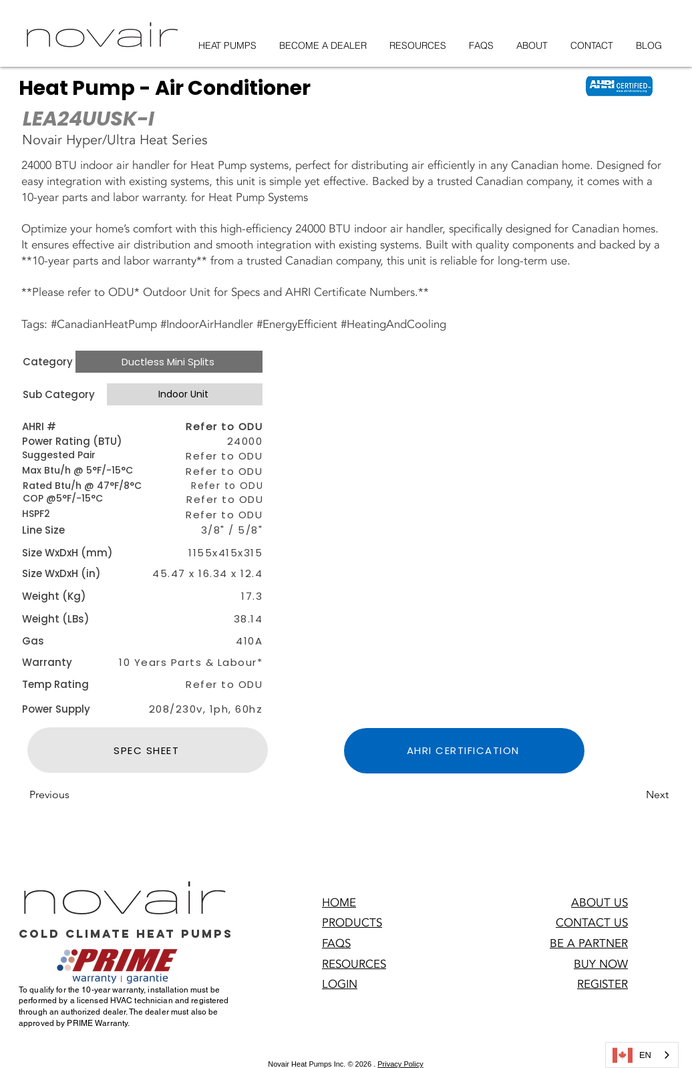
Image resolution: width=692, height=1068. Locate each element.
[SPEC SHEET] (147, 750)
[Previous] (73, 794)
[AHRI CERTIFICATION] (464, 750)
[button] (467, 536)
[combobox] (642, 1055)
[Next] (635, 794)
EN (632, 1055)
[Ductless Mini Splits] (169, 362)
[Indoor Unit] (185, 394)
